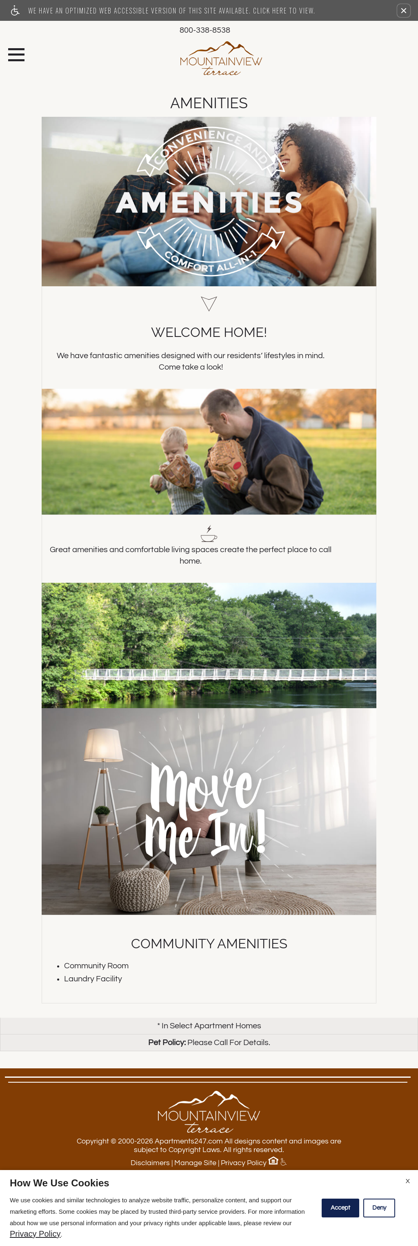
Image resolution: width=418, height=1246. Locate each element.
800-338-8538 (205, 30)
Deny (379, 1208)
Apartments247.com (189, 1141)
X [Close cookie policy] (408, 1181)
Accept (340, 1208)
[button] (403, 10)
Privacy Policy (244, 1163)
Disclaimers (150, 1163)
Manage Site (195, 1163)
